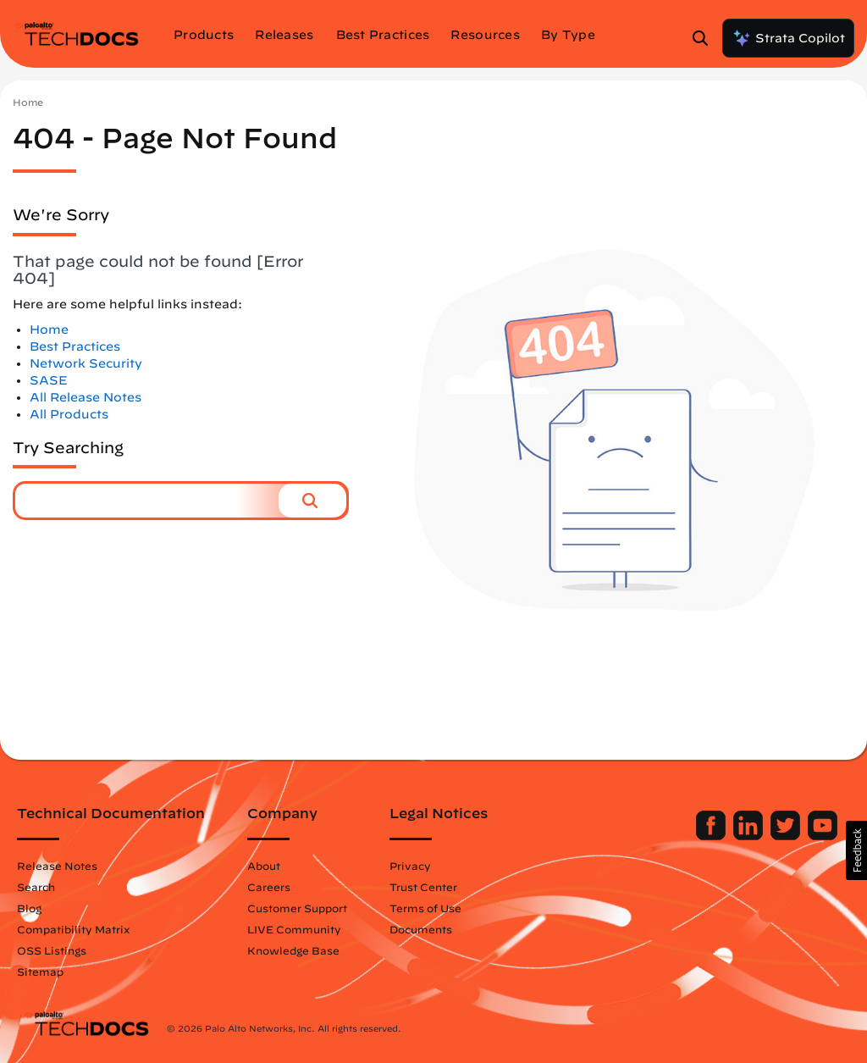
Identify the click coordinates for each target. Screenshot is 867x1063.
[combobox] (147, 501)
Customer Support (303, 908)
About (269, 866)
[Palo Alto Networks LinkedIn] (743, 836)
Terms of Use (431, 908)
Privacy (416, 866)
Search (42, 887)
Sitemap (46, 971)
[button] (312, 501)
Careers (274, 887)
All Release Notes (85, 397)
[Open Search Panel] (705, 38)
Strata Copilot (788, 38)
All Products (69, 414)
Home (28, 102)
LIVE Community (300, 929)
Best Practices (75, 346)
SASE (49, 380)
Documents (426, 929)
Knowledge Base (299, 950)
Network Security (86, 363)
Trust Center (429, 887)
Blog (35, 908)
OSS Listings (57, 950)
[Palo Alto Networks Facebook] (706, 836)
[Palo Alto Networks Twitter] (781, 836)
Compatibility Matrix (79, 929)
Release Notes (63, 866)
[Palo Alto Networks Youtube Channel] (816, 836)
